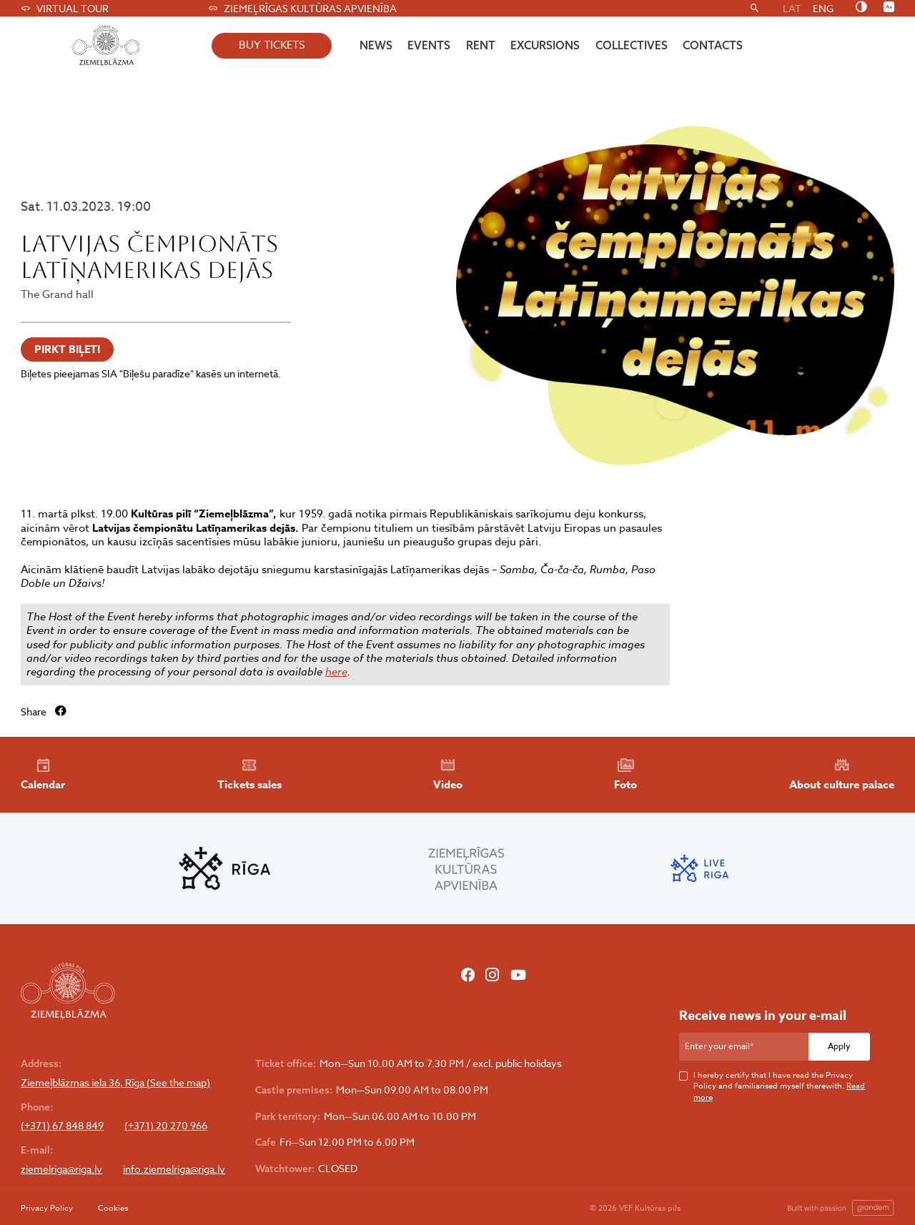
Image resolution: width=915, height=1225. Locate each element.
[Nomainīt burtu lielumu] (889, 8)
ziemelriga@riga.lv (61, 1169)
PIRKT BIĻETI (67, 349)
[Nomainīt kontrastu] (861, 8)
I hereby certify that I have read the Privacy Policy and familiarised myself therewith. (779, 1086)
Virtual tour (64, 8)
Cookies (113, 1208)
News (376, 45)
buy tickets (272, 45)
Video (448, 775)
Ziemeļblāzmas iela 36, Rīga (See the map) (115, 1082)
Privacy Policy (47, 1208)
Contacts (713, 45)
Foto (625, 775)
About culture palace (841, 774)
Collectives (631, 45)
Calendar (43, 775)
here (336, 672)
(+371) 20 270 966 (165, 1125)
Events (428, 45)
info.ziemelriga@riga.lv (174, 1169)
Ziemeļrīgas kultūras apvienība (302, 8)
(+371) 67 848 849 (62, 1125)
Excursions (545, 45)
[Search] (754, 8)
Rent (480, 45)
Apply (839, 1046)
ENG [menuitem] (823, 8)
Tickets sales (249, 775)
